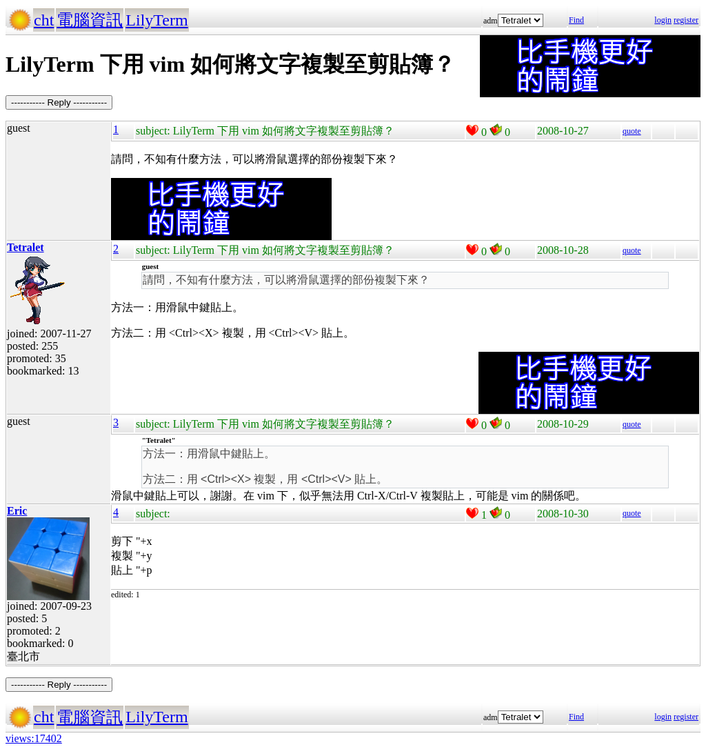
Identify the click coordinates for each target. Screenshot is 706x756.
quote (632, 131)
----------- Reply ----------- (59, 102)
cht (44, 20)
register (686, 20)
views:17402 (34, 738)
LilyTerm (156, 20)
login (663, 20)
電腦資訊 (90, 20)
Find (576, 20)
